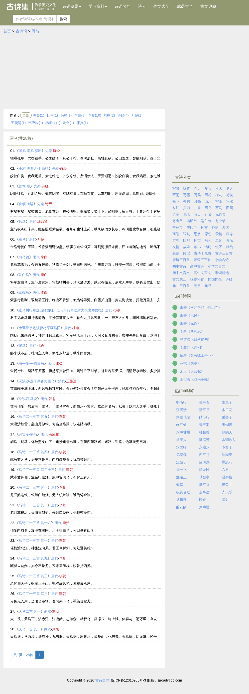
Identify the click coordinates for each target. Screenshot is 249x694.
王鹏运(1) (18, 123)
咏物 (186, 188)
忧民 (218, 247)
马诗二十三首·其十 (33, 541)
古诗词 (21, 31)
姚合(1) (68, 123)
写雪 (186, 195)
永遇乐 (204, 447)
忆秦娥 (181, 455)
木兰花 (227, 410)
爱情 (218, 234)
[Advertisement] (124, 72)
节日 (197, 214)
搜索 (63, 19)
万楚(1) (136, 115)
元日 (197, 286)
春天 (197, 188)
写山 (218, 201)
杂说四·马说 (28, 399)
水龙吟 (181, 447)
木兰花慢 (183, 417)
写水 (229, 201)
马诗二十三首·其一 (33, 487)
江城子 (181, 462)
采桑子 (227, 417)
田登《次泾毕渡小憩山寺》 (201, 307)
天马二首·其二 (30, 629)
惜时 (208, 247)
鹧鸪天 (227, 432)
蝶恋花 (227, 462)
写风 (197, 195)
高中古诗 (197, 266)
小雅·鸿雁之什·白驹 (34, 168)
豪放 (175, 253)
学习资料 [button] (98, 6)
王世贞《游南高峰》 (195, 379)
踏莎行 (204, 417)
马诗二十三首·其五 (33, 416)
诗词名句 (122, 6)
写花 (208, 195)
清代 (61, 381)
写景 (175, 188)
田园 (229, 208)
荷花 (229, 195)
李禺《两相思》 (192, 331)
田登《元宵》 (190, 323)
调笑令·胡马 (28, 434)
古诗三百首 (224, 253)
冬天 (229, 188)
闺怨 (186, 240)
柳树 (186, 201)
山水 (208, 201)
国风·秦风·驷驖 (30, 151)
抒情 (215, 227)
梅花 (218, 195)
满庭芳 (204, 440)
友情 (175, 247)
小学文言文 (216, 266)
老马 (22, 346)
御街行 (181, 402)
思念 (208, 234)
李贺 (62, 416)
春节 (208, 214)
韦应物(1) (35, 123)
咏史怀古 (197, 279)
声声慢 (204, 507)
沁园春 (227, 455)
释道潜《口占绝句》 (195, 339)
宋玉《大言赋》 (192, 371)
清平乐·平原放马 (31, 363)
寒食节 (177, 221)
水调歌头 (229, 440)
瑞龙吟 (204, 470)
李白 (44, 257)
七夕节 (220, 221)
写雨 (175, 195)
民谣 (186, 253)
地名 (186, 214)
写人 (208, 240)
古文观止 (179, 279)
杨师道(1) (52, 123)
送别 (186, 234)
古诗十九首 (202, 253)
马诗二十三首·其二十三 (37, 470)
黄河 (186, 208)
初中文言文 (181, 273)
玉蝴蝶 (227, 425)
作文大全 (161, 6)
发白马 (24, 275)
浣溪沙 (181, 410)
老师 (218, 240)
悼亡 (197, 240)
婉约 (229, 247)
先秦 (48, 151)
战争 (186, 247)
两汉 (47, 611)
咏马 (22, 222)
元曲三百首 (181, 286)
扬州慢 (181, 500)
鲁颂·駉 (24, 186)
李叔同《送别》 (192, 347)
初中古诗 (179, 266)
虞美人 (181, 440)
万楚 (40, 239)
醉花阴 (181, 507)
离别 (175, 234)
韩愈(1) (66, 115)
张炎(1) (82, 123)
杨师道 (42, 222)
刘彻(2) (109, 115)
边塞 (175, 214)
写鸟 (208, 208)
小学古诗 (222, 260)
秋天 (218, 188)
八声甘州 (183, 432)
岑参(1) (38, 115)
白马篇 (24, 257)
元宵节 (220, 214)
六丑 (225, 470)
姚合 (40, 346)
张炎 (59, 363)
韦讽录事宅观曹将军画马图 (40, 328)
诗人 (142, 6)
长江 (175, 208)
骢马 (22, 239)
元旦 (207, 286)
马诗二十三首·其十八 (35, 523)
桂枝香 (204, 432)
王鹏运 (71, 381)
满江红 (204, 485)
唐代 (32, 222)
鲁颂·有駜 (26, 204)
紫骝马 (24, 292)
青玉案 (204, 425)
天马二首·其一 (30, 611)
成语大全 (185, 6)
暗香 (202, 500)
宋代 (51, 363)
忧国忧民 (215, 279)
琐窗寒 (204, 477)
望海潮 (204, 462)
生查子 (227, 402)
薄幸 (179, 485)
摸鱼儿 (227, 485)
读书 (197, 247)
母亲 (229, 240)
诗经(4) (123, 115)
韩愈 (52, 399)
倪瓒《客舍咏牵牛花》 (197, 355)
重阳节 (192, 227)
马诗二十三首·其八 (33, 594)
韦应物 (54, 434)
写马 (35, 31)
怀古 (204, 227)
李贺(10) (94, 115)
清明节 (192, 221)
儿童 (197, 208)
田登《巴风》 (190, 315)
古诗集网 (102, 680)
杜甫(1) (52, 115)
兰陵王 (181, 477)
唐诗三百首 (181, 260)
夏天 (208, 188)
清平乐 (204, 410)
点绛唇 (204, 492)
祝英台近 (183, 492)
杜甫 (75, 328)
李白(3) (79, 115)
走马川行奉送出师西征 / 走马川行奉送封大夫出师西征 (60, 310)
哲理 (175, 240)
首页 (7, 31)
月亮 (197, 201)
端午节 (206, 221)
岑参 (116, 310)
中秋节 (177, 227)
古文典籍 (208, 6)
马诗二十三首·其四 (33, 452)
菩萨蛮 (204, 402)
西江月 (204, 455)
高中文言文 (202, 273)
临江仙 (181, 425)
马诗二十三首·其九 (33, 558)
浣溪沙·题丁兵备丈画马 (37, 381)
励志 (229, 234)
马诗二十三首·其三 (33, 576)
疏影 (225, 500)
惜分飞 (181, 470)
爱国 (225, 227)
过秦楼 (227, 477)
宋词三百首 (202, 260)
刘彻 (55, 611)
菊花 (175, 201)
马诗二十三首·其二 (33, 505)
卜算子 (227, 447)
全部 (25, 115)
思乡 (197, 234)
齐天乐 (227, 492)
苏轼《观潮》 (190, 363)
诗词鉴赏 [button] (72, 6)
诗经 (56, 151)
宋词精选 (222, 273)
